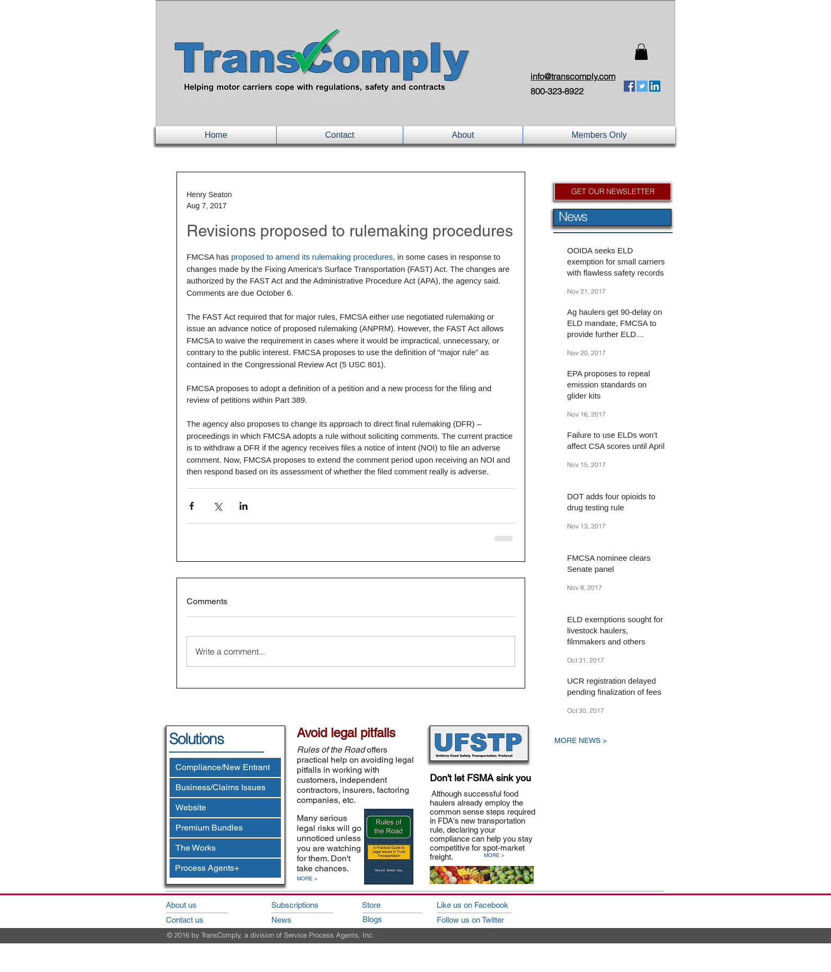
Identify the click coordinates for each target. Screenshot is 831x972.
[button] (641, 51)
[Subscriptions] (301, 905)
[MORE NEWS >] (603, 740)
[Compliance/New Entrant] (225, 767)
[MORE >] (313, 879)
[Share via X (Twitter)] (218, 506)
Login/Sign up (553, 53)
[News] (301, 919)
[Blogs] (393, 919)
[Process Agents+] (225, 868)
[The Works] (225, 848)
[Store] (392, 905)
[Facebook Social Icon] (629, 86)
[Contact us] (196, 919)
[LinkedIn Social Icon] (654, 86)
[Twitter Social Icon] (642, 86)
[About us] (196, 905)
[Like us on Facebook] (484, 905)
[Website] (225, 807)
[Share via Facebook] (192, 506)
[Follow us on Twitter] (484, 919)
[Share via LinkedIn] (243, 506)
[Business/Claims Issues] (225, 787)
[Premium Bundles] (225, 827)
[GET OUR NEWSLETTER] (612, 191)
